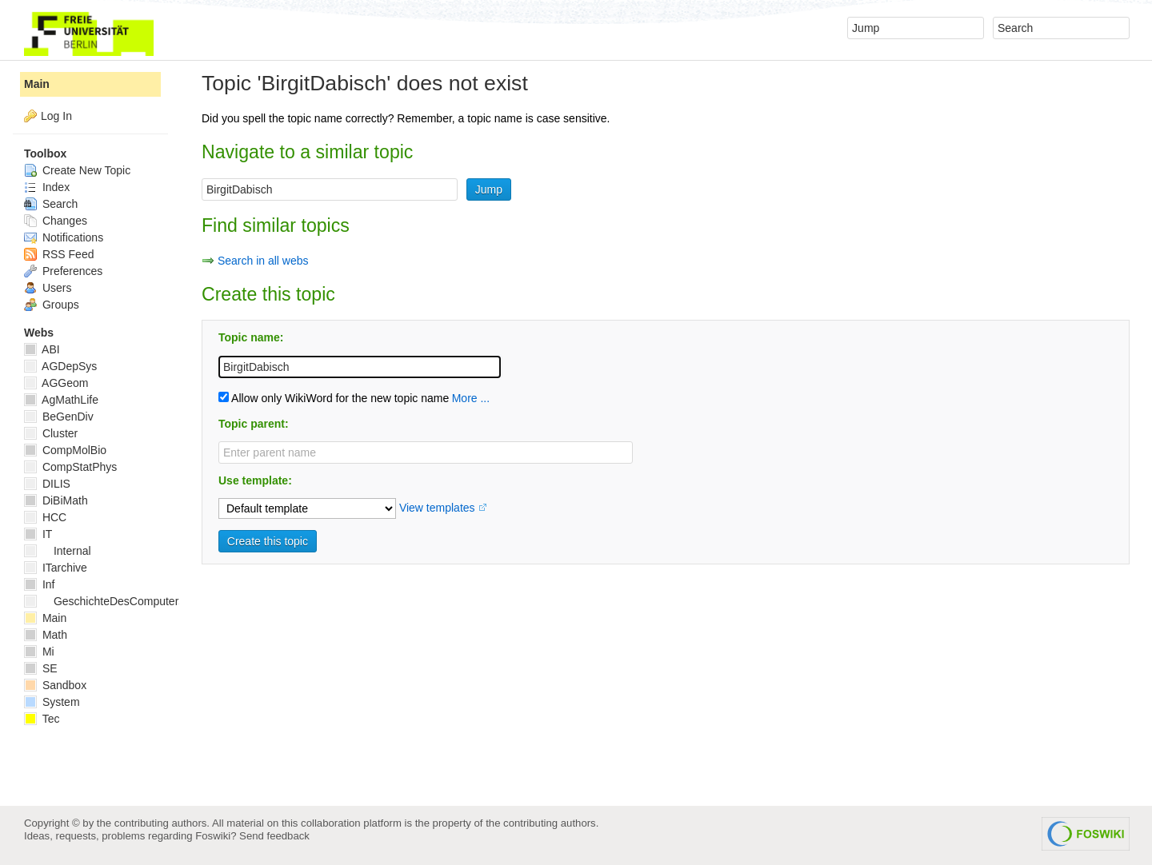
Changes (55, 220)
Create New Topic (77, 170)
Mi (39, 651)
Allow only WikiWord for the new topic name (333, 398)
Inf (39, 584)
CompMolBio (65, 450)
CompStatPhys (70, 466)
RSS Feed (59, 254)
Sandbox (55, 685)
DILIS (47, 483)
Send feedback (274, 836)
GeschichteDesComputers (104, 601)
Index (47, 187)
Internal (57, 550)
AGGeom (56, 383)
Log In (56, 116)
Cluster (51, 433)
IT (38, 534)
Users (47, 287)
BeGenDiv (59, 416)
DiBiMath (56, 500)
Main (37, 84)
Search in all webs (263, 260)
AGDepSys (60, 366)
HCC (45, 517)
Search (51, 203)
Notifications (63, 237)
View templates (437, 507)
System (52, 702)
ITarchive (55, 567)
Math (45, 634)
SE (41, 668)
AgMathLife (61, 399)
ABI (42, 349)
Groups (51, 304)
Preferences (63, 271)
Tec (41, 718)
